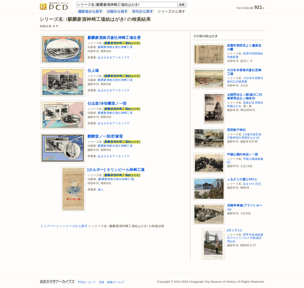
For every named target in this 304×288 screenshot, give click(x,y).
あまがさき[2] (252, 183)
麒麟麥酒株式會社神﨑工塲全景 (114, 37)
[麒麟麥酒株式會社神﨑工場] (116, 179)
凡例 (101, 282)
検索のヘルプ (115, 282)
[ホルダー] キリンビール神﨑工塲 (116, 170)
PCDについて (87, 282)
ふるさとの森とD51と (242, 179)
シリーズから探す (75, 226)
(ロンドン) (234, 230)
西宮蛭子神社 (236, 130)
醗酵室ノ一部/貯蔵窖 (105, 136)
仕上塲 (93, 70)
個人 (101, 189)
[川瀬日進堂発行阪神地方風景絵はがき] (244, 136)
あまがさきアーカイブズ (113, 57)
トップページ (49, 226)
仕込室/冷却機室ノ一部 (107, 103)
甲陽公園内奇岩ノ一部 (242, 154)
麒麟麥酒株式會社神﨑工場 (115, 47)
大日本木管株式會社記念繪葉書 (245, 79)
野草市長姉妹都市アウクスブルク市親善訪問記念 (245, 238)
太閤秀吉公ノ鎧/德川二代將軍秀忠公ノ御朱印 (244, 96)
